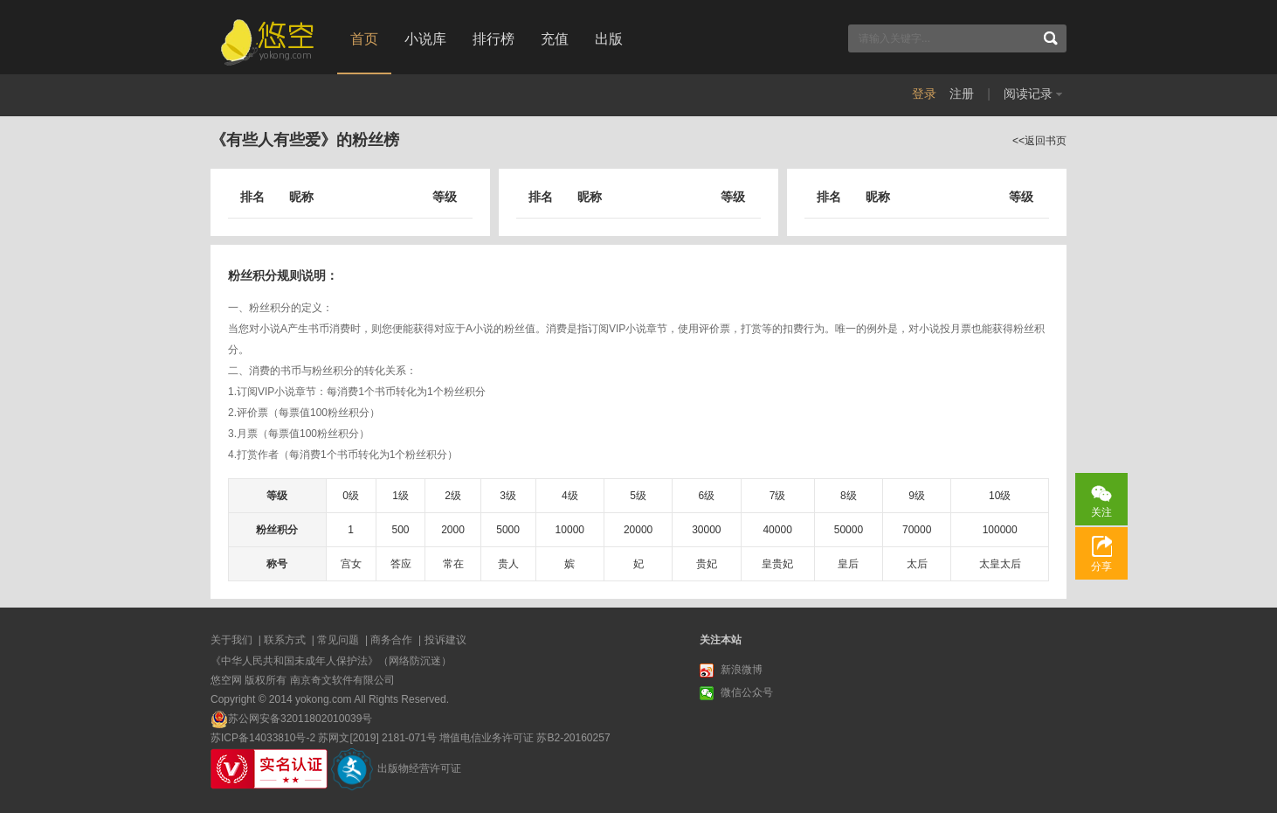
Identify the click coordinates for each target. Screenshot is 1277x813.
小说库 (425, 38)
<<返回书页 (1039, 141)
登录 (924, 94)
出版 (609, 38)
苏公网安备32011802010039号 (300, 718)
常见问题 (338, 640)
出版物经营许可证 (419, 768)
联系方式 (285, 640)
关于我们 (231, 640)
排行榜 (493, 38)
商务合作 (391, 640)
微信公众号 (736, 693)
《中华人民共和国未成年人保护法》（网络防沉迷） (331, 661)
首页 (364, 38)
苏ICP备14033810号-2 (263, 738)
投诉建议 (445, 640)
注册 (961, 94)
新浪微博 (731, 671)
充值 (555, 38)
